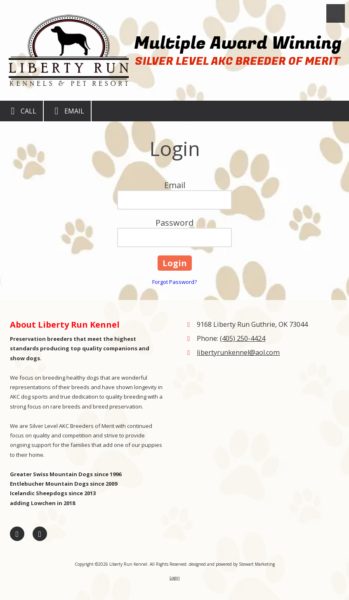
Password (174, 222)
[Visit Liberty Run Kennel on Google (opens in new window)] (40, 534)
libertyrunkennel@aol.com (238, 352)
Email (67, 111)
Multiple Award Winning (238, 43)
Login (175, 578)
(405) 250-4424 (242, 338)
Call (21, 111)
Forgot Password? (174, 282)
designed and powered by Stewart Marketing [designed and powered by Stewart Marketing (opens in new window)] (232, 564)
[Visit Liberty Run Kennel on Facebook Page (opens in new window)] (17, 534)
